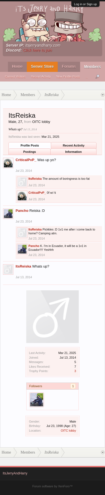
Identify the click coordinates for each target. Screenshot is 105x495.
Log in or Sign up (85, 4)
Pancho (22, 211)
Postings (29, 151)
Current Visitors (15, 76)
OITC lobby (68, 430)
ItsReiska (35, 178)
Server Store (42, 66)
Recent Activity (41, 76)
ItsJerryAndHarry (15, 473)
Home (17, 66)
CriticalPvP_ (26, 160)
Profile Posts (30, 145)
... (87, 76)
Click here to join (37, 50)
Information (73, 151)
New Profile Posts (68, 76)
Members (92, 66)
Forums (69, 66)
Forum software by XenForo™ (52, 486)
